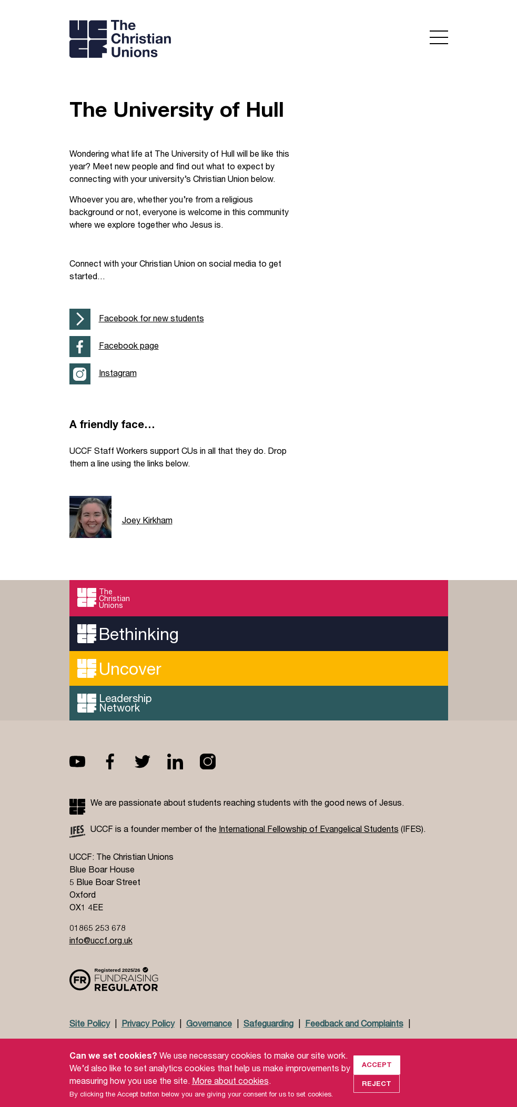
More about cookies (230, 1088)
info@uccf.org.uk (101, 940)
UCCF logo (160, 40)
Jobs (148, 1044)
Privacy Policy (148, 1023)
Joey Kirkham (147, 520)
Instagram (118, 373)
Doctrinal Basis (98, 1044)
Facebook (118, 761)
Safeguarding (268, 1023)
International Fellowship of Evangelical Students (309, 829)
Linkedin (183, 761)
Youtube (85, 761)
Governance (209, 1023)
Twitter (151, 761)
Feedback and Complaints (354, 1023)
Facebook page (129, 345)
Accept (377, 1072)
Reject (376, 1090)
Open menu (439, 37)
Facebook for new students (151, 318)
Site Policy (89, 1023)
